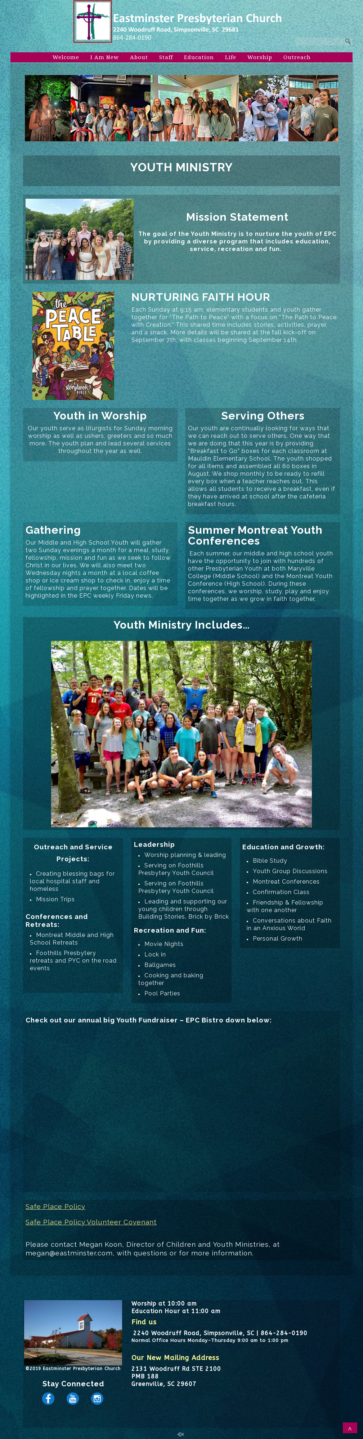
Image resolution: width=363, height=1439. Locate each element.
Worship (259, 57)
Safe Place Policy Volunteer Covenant (91, 1222)
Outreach (297, 57)
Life (230, 57)
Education (199, 57)
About (139, 57)
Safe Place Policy (55, 1206)
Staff (166, 57)
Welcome (66, 57)
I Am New (104, 57)
